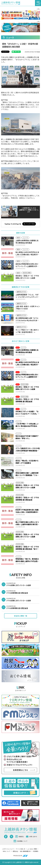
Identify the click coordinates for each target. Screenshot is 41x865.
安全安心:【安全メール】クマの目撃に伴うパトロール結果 (27, 388)
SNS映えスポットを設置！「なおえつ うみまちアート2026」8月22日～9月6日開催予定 (27, 412)
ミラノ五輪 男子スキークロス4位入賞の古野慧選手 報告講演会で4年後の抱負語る (28, 449)
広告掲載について (20, 841)
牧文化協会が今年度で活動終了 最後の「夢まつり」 (27, 437)
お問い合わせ (31, 836)
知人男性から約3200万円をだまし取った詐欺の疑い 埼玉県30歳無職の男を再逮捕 (27, 363)
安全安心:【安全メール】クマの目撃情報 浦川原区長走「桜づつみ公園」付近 (27, 547)
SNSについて (6, 851)
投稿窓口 (19, 836)
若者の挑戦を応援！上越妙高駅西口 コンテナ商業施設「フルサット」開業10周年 (27, 474)
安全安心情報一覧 (20, 616)
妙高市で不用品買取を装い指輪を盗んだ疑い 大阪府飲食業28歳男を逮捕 (27, 511)
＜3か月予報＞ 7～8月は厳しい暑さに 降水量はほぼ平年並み (27, 425)
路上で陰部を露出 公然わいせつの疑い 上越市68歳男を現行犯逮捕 (27, 523)
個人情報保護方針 (25, 851)
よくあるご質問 (32, 849)
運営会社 (15, 851)
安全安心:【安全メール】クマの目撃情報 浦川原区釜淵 (27, 400)
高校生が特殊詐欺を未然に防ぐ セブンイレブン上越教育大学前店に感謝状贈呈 (27, 375)
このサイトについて (8, 849)
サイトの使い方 (20, 849)
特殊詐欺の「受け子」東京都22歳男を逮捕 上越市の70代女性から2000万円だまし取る (27, 560)
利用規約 (35, 851)
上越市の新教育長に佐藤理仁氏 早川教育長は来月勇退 (27, 351)
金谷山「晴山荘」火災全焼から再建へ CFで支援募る (27, 461)
